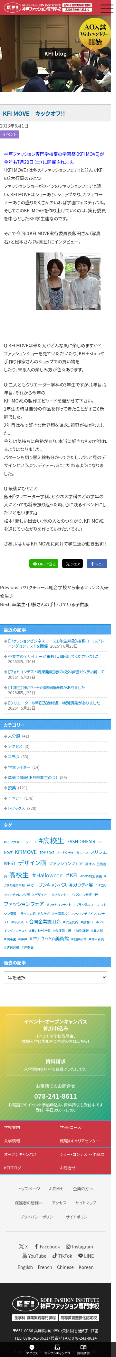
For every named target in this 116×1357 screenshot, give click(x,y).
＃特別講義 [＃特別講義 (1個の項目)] (81, 930)
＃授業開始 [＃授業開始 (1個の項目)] (70, 921)
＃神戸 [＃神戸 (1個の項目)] (22, 938)
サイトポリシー (78, 1217)
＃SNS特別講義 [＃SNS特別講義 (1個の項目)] (91, 876)
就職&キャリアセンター (80, 1141)
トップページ (29, 1189)
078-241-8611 (55, 1096)
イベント (9, 134)
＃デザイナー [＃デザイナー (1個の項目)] (41, 894)
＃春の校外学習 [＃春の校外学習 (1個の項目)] (40, 930)
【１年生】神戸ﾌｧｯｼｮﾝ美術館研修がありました (46, 687)
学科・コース (70, 1127)
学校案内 (12, 1127)
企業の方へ (83, 1189)
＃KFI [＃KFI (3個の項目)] (71, 875)
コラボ (14, 756)
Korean (86, 1267)
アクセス (15, 746)
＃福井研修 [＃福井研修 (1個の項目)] (79, 938)
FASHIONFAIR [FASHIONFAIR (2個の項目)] (81, 841)
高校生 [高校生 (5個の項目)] (19, 874)
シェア (72, 563)
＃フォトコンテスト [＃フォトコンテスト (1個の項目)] (59, 904)
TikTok (61, 1255)
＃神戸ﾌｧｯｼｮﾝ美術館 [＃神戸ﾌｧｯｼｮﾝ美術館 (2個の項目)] (49, 938)
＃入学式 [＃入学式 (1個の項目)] (44, 913)
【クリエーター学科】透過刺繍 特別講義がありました (54, 703)
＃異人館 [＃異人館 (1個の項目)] (97, 930)
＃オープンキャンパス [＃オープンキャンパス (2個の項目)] (47, 885)
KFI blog (55, 53)
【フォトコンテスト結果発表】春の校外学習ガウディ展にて (56, 672)
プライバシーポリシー (38, 1217)
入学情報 (12, 1141)
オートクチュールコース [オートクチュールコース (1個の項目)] (72, 852)
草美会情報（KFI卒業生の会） (33, 777)
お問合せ (68, 1168)
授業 (12, 788)
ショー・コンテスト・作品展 (82, 1154)
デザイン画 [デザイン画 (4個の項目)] (32, 862)
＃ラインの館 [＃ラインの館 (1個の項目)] (26, 913)
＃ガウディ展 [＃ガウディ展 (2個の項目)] (81, 885)
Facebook (46, 1246)
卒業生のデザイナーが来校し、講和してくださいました (54, 656)
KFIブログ (12, 1168)
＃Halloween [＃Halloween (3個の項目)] (47, 875)
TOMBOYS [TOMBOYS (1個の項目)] (47, 852)
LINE (85, 1255)
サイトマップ (85, 1203)
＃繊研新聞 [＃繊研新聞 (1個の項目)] (96, 938)
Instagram (79, 1246)
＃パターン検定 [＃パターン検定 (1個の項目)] (81, 894)
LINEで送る (43, 563)
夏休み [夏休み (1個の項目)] (90, 863)
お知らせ (56, 1189)
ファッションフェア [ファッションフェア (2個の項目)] (66, 863)
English (25, 1267)
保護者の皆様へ (29, 1203)
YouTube (33, 1255)
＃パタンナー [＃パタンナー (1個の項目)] (60, 894)
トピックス (17, 808)
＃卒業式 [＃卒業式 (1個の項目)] (17, 921)
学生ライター (19, 767)
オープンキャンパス (20, 1154)
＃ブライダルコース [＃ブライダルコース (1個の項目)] (86, 904)
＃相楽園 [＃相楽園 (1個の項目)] (10, 938)
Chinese (65, 1267)
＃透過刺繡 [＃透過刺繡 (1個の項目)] (11, 947)
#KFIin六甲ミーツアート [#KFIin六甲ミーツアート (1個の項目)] (20, 841)
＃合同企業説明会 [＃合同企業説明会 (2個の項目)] (43, 921)
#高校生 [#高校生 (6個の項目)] (51, 840)
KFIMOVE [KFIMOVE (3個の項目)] (26, 852)
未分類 (14, 736)
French (45, 1267)
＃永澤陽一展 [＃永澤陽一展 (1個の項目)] (62, 930)
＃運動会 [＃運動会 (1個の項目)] (27, 947)
